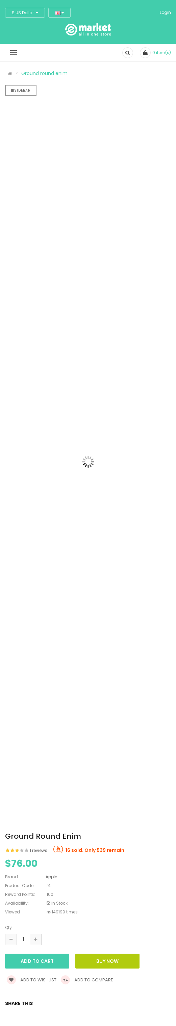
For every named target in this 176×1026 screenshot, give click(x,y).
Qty (8, 927)
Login (165, 12)
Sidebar (21, 90)
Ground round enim (44, 73)
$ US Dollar (25, 13)
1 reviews (38, 850)
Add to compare (87, 980)
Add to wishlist (31, 980)
